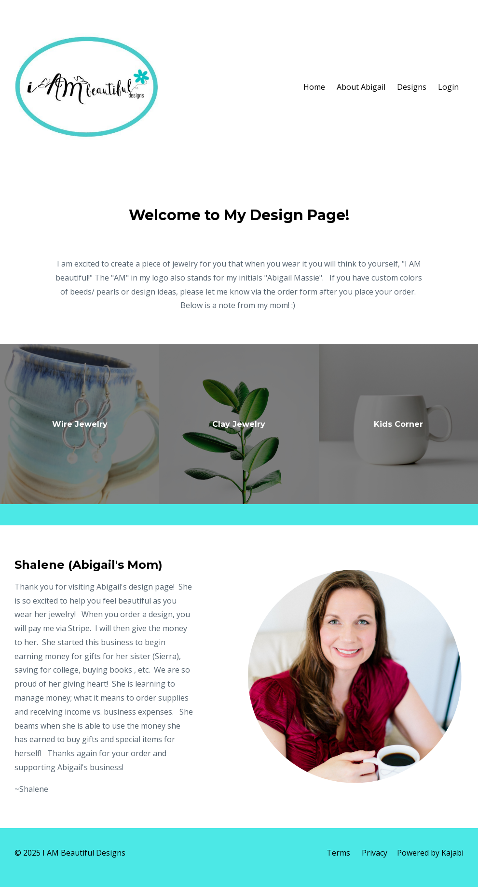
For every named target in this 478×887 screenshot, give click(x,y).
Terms (338, 852)
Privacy (374, 852)
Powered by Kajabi (430, 852)
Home (314, 87)
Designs (411, 87)
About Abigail (361, 87)
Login (448, 87)
